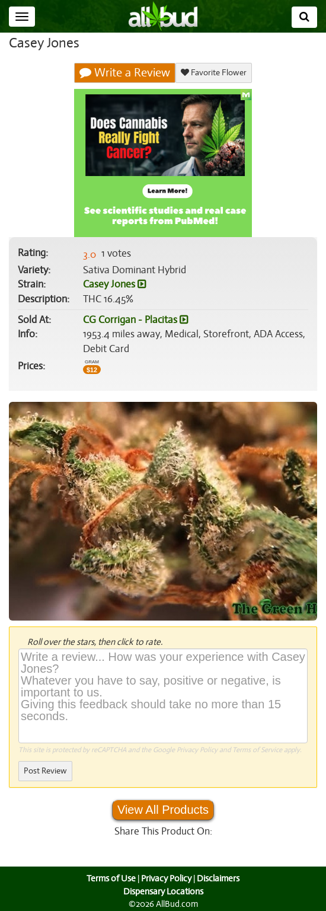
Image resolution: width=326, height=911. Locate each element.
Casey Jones (114, 284)
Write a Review (125, 73)
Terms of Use (110, 878)
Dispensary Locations (163, 891)
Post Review (45, 771)
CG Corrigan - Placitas (135, 320)
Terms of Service (256, 750)
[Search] (304, 17)
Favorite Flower (213, 73)
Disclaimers (219, 878)
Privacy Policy (197, 750)
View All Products (163, 809)
